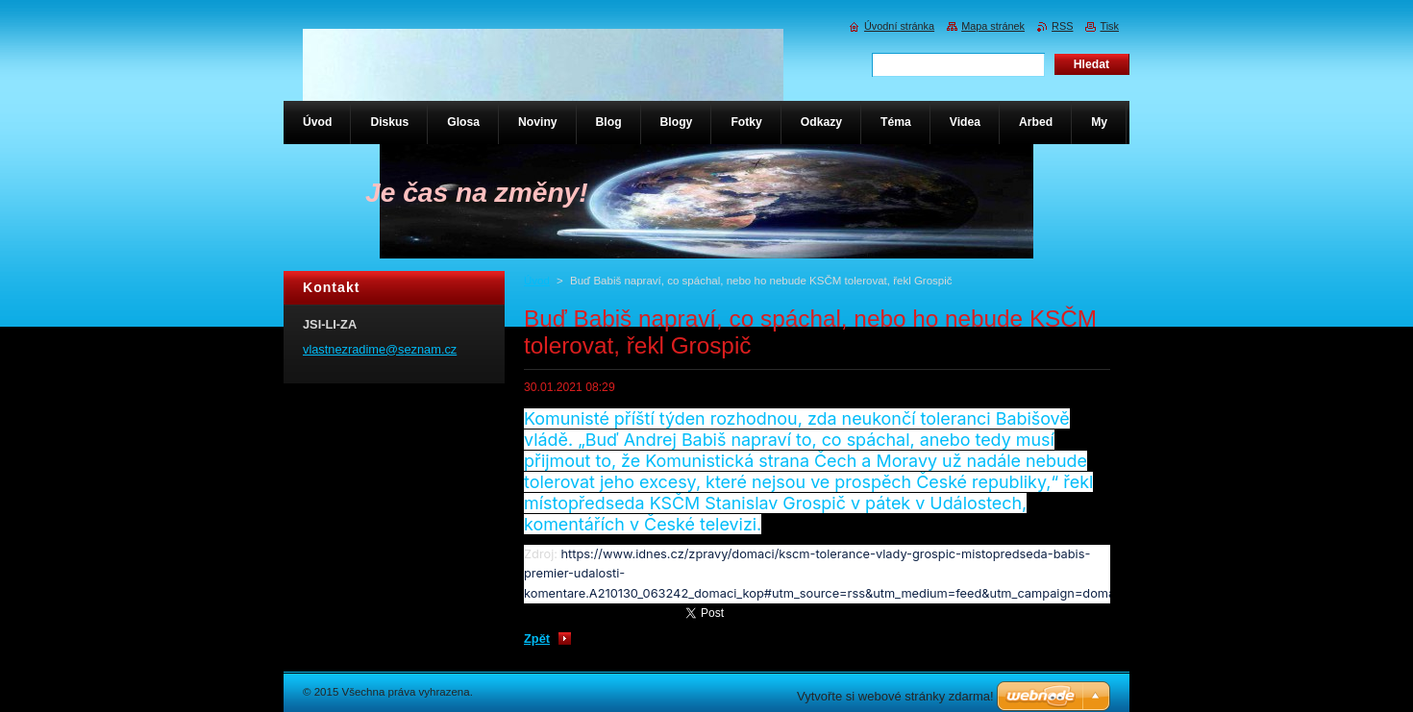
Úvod (537, 280)
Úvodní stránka (899, 26)
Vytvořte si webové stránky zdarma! (895, 696)
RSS (1062, 26)
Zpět (537, 638)
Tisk (1109, 26)
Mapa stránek (993, 26)
